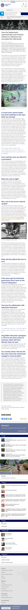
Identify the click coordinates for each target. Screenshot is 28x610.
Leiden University (3, 1)
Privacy (2, 576)
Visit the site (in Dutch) (22, 430)
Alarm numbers (4, 595)
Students (8, 1)
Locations (3, 572)
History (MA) (4, 526)
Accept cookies (6, 608)
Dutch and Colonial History (7, 562)
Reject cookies (16, 608)
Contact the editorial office (6, 574)
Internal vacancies (5, 587)
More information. (16, 606)
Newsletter (3, 602)
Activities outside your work (7, 590)
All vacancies (4, 588)
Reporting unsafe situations (7, 597)
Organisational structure (20, 1)
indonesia (8, 414)
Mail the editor (23, 418)
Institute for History (5, 560)
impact (3, 414)
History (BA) (4, 523)
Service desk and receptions (7, 570)
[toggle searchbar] (26, 4)
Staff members (13, 1)
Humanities (3, 557)
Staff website (2, 17)
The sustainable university (6, 585)
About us (3, 583)
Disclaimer (3, 578)
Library (26, 1)
